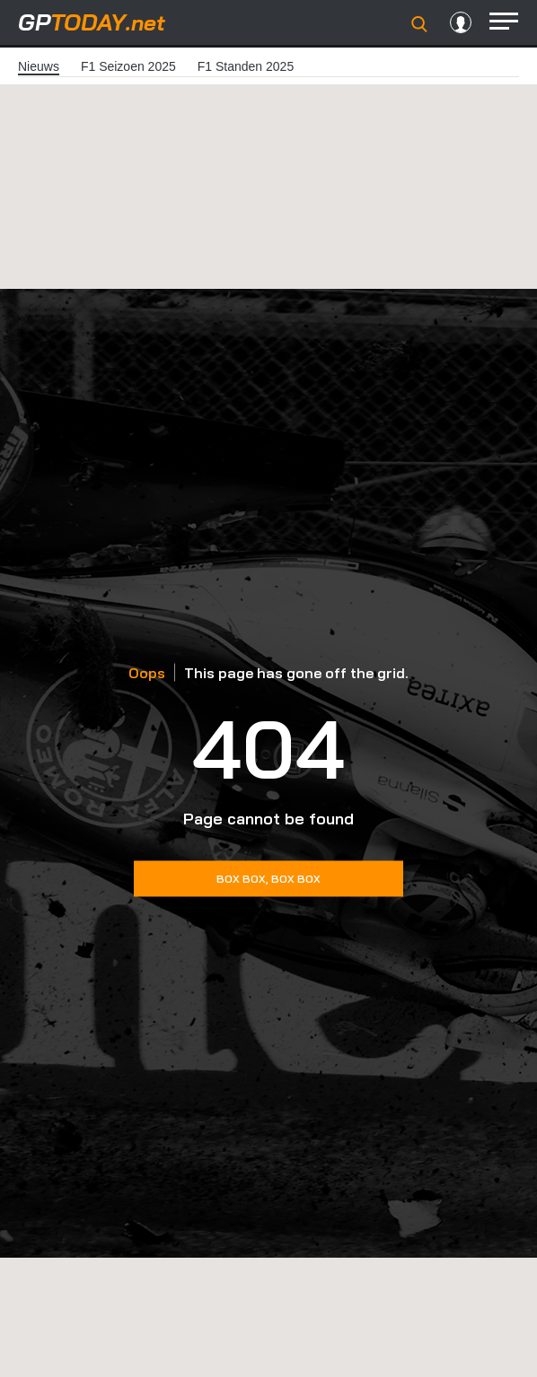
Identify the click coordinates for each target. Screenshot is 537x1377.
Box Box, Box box (268, 878)
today (91, 22)
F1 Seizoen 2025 (128, 66)
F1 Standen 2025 (246, 66)
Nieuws (38, 66)
